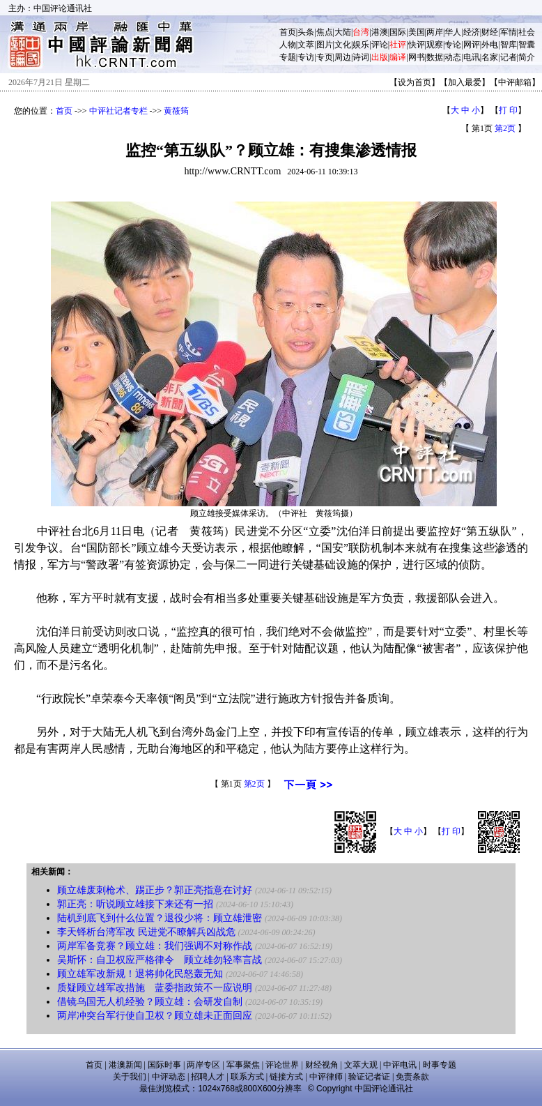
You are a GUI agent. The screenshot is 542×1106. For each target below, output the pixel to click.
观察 (434, 45)
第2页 (505, 128)
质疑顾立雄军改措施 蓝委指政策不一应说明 (154, 988)
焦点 (324, 32)
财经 (489, 32)
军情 (508, 32)
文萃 (305, 45)
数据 (434, 57)
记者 (508, 57)
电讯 (471, 57)
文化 (342, 45)
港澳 (379, 32)
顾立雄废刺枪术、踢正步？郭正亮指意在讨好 (154, 890)
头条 (305, 32)
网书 (416, 57)
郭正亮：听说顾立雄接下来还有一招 (135, 904)
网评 (471, 45)
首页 (287, 32)
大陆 (342, 32)
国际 (397, 32)
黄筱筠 (176, 111)
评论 (379, 45)
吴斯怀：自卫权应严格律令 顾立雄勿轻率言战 (159, 960)
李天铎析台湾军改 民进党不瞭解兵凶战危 (146, 932)
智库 (508, 45)
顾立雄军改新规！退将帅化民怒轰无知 (140, 974)
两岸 (434, 32)
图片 (324, 45)
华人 (452, 32)
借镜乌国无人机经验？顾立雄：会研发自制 (149, 1002)
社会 (526, 32)
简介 (526, 57)
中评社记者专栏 (118, 111)
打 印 (508, 110)
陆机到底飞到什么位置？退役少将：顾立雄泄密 (159, 918)
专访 (305, 57)
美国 (416, 32)
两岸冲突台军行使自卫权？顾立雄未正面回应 (154, 1015)
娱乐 (361, 45)
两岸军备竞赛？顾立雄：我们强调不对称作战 (154, 946)
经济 (471, 32)
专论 (452, 45)
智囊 (526, 45)
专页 (324, 57)
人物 (287, 45)
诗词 (361, 57)
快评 (416, 45)
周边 (342, 57)
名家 (489, 57)
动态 (452, 57)
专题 (287, 57)
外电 (489, 45)
